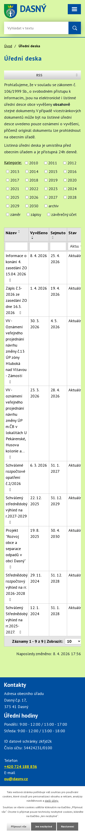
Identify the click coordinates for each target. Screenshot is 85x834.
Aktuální (75, 255)
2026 (33, 197)
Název (11, 232)
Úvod (8, 46)
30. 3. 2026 (34, 323)
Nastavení (67, 826)
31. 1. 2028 (55, 610)
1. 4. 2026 (38, 288)
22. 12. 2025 (35, 500)
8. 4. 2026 (38, 255)
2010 (33, 162)
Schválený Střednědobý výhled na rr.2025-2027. (16, 620)
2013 (14, 171)
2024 (72, 188)
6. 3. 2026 (38, 465)
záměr (15, 214)
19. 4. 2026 (55, 291)
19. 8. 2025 (34, 533)
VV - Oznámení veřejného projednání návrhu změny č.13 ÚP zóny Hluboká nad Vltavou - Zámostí (16, 351)
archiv (54, 205)
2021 (14, 188)
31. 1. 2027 (55, 468)
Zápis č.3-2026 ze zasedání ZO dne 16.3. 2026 (16, 300)
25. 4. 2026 (55, 258)
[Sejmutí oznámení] (58, 246)
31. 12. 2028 (56, 578)
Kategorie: (13, 162)
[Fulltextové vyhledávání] (22, 28)
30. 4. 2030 (55, 533)
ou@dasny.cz (16, 778)
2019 (53, 180)
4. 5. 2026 (55, 323)
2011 (52, 162)
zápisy (36, 214)
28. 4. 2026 (55, 393)
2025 (14, 197)
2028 (72, 197)
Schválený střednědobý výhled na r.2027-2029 (16, 509)
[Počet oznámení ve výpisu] (73, 641)
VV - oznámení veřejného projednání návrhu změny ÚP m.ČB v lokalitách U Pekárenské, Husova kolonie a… (16, 423)
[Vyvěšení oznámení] (38, 246)
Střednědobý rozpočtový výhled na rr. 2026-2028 (16, 587)
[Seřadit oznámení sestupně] (19, 232)
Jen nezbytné (43, 826)
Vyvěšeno (39, 232)
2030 (33, 205)
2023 (53, 188)
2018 (33, 180)
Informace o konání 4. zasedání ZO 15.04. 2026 (16, 267)
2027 (53, 197)
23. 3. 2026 (34, 393)
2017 (14, 180)
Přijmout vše (18, 826)
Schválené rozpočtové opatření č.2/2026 (15, 477)
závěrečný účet (64, 214)
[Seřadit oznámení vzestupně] (19, 231)
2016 (72, 171)
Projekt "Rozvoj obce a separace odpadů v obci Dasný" (15, 548)
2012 (71, 162)
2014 (33, 171)
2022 (33, 188)
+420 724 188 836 (20, 766)
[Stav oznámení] (76, 246)
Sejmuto (58, 232)
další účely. (52, 800)
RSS (57, 75)
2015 (53, 171)
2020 (72, 180)
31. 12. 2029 (56, 500)
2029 (14, 205)
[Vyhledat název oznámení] (16, 246)
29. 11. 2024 (35, 578)
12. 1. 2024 (34, 610)
